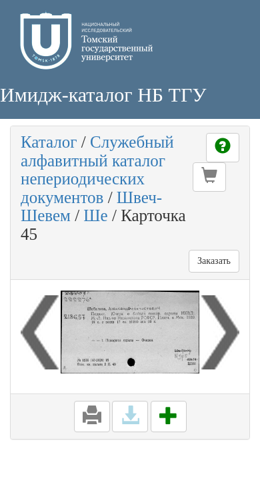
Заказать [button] (214, 261)
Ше (95, 215)
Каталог (49, 142)
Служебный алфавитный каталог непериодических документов (97, 169)
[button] (209, 177)
